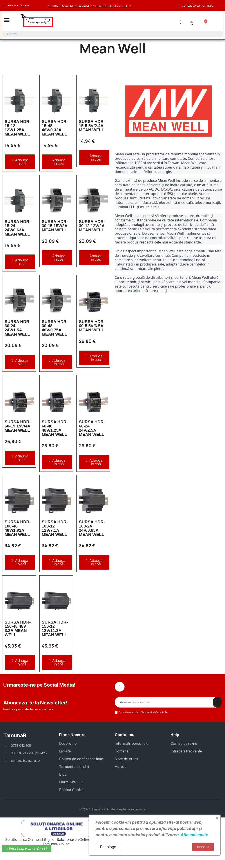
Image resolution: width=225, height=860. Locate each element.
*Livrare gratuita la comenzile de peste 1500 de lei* (90, 5)
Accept (203, 846)
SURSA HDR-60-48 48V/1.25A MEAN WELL (55, 428)
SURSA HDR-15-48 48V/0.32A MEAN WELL (55, 128)
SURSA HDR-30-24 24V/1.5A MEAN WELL (18, 328)
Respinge (108, 846)
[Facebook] (119, 687)
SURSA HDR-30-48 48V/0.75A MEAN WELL (55, 328)
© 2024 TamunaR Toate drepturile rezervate (112, 809)
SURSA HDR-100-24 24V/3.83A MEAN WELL (92, 528)
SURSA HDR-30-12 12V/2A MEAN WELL (92, 226)
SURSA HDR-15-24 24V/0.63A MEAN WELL (18, 228)
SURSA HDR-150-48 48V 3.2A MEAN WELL (18, 628)
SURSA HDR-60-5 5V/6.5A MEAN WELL (92, 326)
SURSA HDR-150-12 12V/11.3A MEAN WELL (55, 628)
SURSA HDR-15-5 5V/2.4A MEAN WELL (92, 126)
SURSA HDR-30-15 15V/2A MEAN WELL (55, 226)
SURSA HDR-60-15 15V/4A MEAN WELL (18, 426)
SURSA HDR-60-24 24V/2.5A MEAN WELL (92, 428)
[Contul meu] (180, 22)
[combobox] (112, 34)
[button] (7, 20)
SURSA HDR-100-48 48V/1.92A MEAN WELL (18, 528)
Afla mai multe (194, 834)
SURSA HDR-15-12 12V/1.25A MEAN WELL (18, 128)
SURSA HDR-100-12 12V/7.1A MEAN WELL (55, 528)
